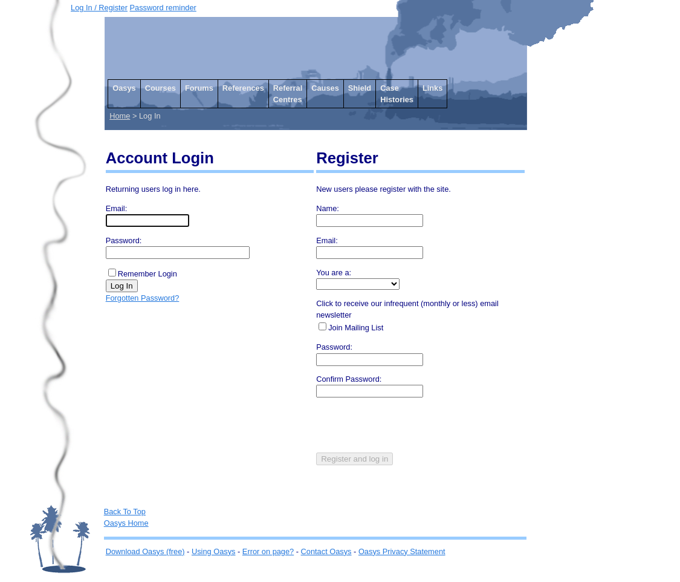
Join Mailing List (355, 327)
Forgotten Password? (143, 297)
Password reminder (163, 7)
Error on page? (268, 551)
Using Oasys (214, 551)
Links (432, 88)
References (243, 88)
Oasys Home (126, 523)
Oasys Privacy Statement (401, 551)
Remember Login (147, 273)
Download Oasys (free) (145, 551)
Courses (160, 88)
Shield (359, 88)
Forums (199, 88)
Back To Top (125, 511)
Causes (325, 88)
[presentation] (408, 429)
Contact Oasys (326, 551)
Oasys (123, 88)
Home (119, 115)
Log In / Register (99, 7)
